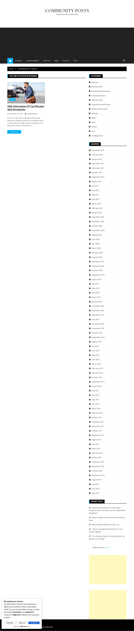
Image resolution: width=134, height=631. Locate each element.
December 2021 (98, 164)
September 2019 (98, 275)
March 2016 (96, 364)
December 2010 (98, 462)
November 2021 (98, 168)
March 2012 (96, 408)
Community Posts (67, 10)
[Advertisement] (67, 42)
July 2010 (95, 484)
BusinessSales (96, 87)
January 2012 (97, 417)
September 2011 (98, 435)
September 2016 (98, 337)
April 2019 (96, 293)
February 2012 (97, 413)
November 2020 (98, 221)
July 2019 (95, 284)
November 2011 (98, 426)
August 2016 (97, 342)
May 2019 (95, 288)
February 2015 (97, 373)
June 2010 (95, 489)
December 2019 (98, 262)
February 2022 (97, 155)
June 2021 (95, 190)
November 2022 (98, 150)
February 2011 (97, 453)
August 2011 (97, 440)
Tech (75, 61)
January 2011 (97, 457)
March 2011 (96, 449)
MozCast (106, 547)
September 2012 (98, 382)
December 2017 (98, 315)
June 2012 (95, 395)
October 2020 (97, 226)
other (93, 122)
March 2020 (96, 248)
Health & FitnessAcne (99, 109)
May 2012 (95, 400)
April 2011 (96, 444)
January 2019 (97, 302)
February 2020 (97, 253)
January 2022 (97, 159)
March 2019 (96, 297)
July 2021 (95, 186)
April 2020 (96, 244)
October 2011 (97, 431)
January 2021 (97, 212)
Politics (66, 61)
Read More (14, 132)
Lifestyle (46, 61)
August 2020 (97, 235)
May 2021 (95, 195)
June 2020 (95, 239)
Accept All (34, 623)
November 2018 (98, 310)
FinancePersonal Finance (101, 104)
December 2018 (98, 306)
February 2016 (97, 368)
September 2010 (98, 475)
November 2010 (98, 466)
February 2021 (97, 208)
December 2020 (98, 217)
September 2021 (98, 177)
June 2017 (95, 319)
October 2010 (97, 471)
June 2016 (95, 351)
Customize (9, 623)
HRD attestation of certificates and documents (25, 108)
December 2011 (98, 422)
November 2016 (98, 328)
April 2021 (96, 199)
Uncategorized (97, 136)
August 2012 (97, 386)
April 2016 (96, 359)
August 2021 (97, 181)
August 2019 (97, 279)
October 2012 (97, 377)
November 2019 (98, 266)
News (56, 61)
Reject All (22, 623)
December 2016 (98, 324)
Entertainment (32, 61)
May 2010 (95, 493)
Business (18, 61)
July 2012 (95, 391)
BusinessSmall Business (100, 91)
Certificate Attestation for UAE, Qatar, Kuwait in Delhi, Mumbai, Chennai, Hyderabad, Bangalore (107, 510)
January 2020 (97, 257)
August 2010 (97, 480)
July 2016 (95, 346)
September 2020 (98, 230)
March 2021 (96, 204)
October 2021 (97, 172)
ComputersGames (98, 96)
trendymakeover (32, 114)
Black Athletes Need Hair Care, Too (105, 525)
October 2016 (97, 333)
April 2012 (96, 404)
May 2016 (95, 355)
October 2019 (97, 270)
